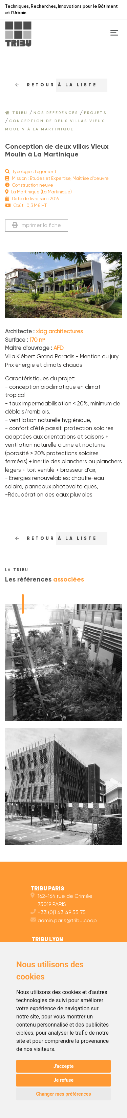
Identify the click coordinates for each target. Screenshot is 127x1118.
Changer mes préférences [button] (63, 1094)
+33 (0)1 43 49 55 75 (58, 913)
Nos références (56, 113)
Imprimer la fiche (36, 225)
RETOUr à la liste (56, 85)
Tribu (16, 113)
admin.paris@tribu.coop (63, 921)
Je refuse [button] (63, 1080)
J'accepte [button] (64, 1066)
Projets (95, 113)
